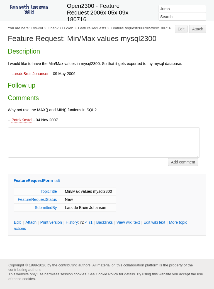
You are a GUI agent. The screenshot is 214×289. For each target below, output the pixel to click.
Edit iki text (154, 222)
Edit (181, 29)
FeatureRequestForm (33, 180)
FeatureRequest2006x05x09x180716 (141, 28)
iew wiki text (128, 222)
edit (57, 181)
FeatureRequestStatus (37, 199)
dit (18, 222)
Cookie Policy (107, 274)
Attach (197, 29)
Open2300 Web (60, 28)
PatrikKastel (21, 120)
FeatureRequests (92, 28)
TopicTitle (48, 191)
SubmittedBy (46, 207)
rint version (51, 222)
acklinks (104, 222)
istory (72, 222)
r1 (91, 222)
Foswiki (37, 28)
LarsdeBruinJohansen (30, 73)
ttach (31, 222)
